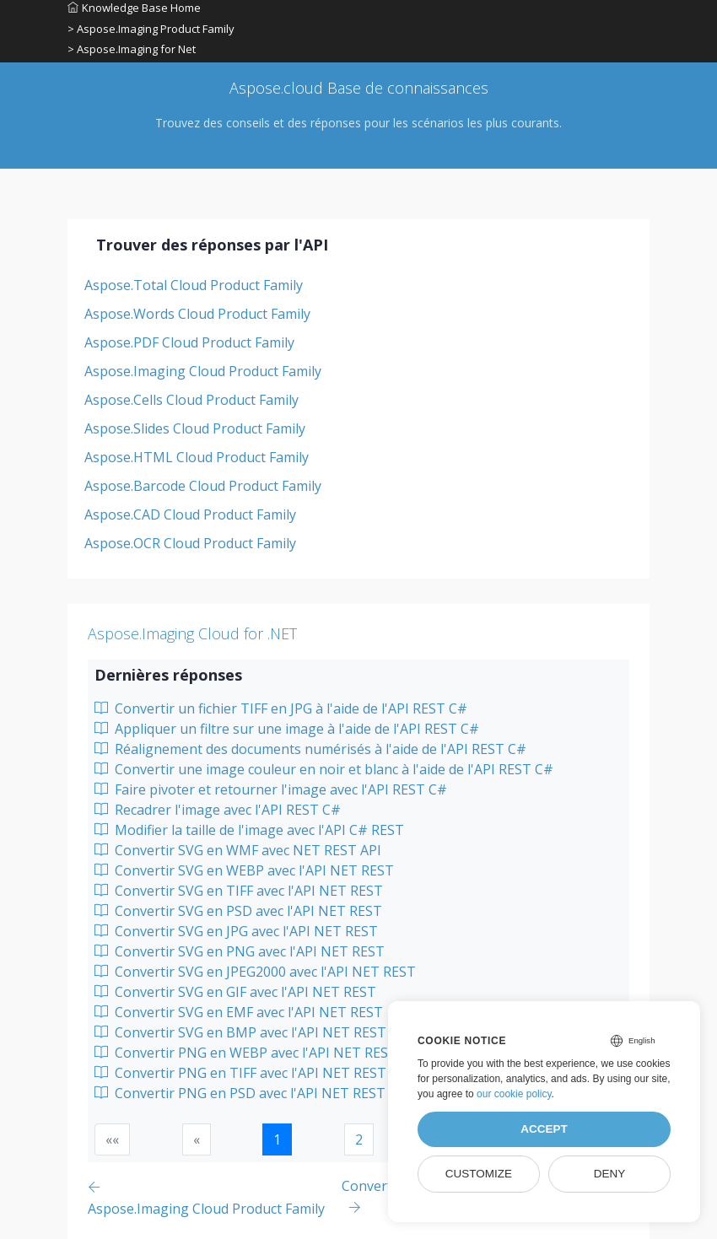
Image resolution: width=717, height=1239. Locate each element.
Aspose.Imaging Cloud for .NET (192, 633)
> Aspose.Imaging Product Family (151, 28)
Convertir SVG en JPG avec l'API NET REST (236, 931)
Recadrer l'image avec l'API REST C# (217, 809)
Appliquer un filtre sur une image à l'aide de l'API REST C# (286, 728)
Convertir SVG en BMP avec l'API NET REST (240, 1032)
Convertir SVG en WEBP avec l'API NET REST (244, 870)
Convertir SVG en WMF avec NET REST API (237, 850)
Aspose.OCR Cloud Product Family (190, 543)
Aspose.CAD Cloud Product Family (190, 514)
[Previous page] (215, 1197)
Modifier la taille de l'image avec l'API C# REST (249, 830)
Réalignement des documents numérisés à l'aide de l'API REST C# (310, 749)
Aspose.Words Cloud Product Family (197, 313)
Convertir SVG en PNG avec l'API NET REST (239, 951)
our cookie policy (514, 1094)
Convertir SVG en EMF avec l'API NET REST (238, 1012)
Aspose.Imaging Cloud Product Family (202, 371)
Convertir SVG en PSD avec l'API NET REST (238, 911)
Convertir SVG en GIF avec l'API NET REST (235, 992)
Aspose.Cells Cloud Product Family (191, 400)
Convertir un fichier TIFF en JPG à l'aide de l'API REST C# (280, 708)
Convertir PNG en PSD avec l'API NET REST (239, 1093)
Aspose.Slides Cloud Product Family (194, 428)
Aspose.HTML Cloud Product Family (196, 457)
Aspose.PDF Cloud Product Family (189, 342)
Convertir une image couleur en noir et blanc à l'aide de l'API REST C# (323, 769)
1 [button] (277, 1139)
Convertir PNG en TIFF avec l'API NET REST (240, 1073)
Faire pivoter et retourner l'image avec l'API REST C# (270, 789)
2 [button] (359, 1139)
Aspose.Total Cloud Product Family (193, 285)
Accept (544, 1129)
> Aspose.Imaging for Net (131, 49)
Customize (478, 1173)
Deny (610, 1173)
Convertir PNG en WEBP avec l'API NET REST (245, 1052)
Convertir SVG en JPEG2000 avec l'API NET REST (255, 971)
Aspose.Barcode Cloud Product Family (202, 486)
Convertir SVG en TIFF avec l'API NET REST (238, 890)
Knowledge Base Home (134, 7)
